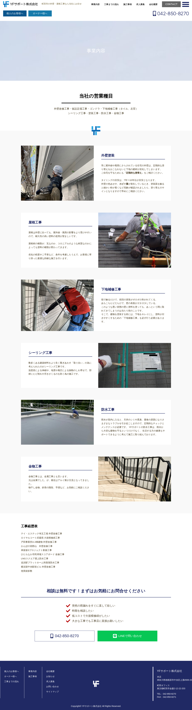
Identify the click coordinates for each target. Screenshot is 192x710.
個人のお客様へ (14, 13)
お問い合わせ (52, 686)
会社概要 (153, 4)
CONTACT (171, 4)
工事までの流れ (111, 4)
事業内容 (95, 4)
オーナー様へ (40, 13)
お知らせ (50, 676)
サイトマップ (52, 691)
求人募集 (140, 4)
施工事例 (127, 4)
